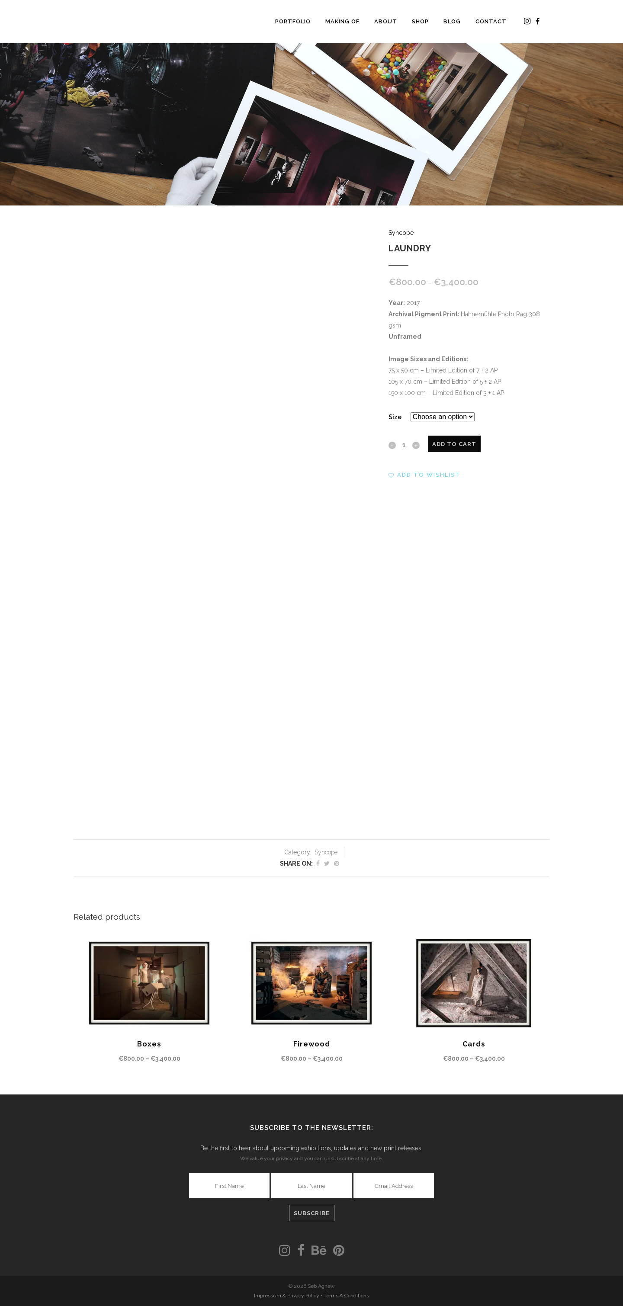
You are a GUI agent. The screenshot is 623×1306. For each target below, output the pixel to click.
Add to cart (454, 444)
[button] (424, 475)
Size (395, 417)
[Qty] (404, 444)
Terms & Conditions (346, 1296)
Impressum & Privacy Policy (287, 1296)
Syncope (401, 232)
